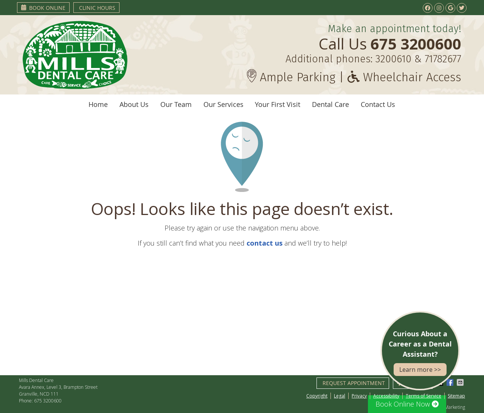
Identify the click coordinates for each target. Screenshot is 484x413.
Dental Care (330, 104)
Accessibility (386, 396)
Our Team (176, 104)
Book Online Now (407, 403)
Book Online (43, 7)
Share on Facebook (451, 382)
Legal (339, 396)
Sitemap (456, 396)
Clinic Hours (97, 7)
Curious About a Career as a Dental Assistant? (420, 352)
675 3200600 (48, 401)
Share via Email (461, 382)
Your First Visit (277, 104)
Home (98, 104)
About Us (134, 104)
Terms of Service (423, 396)
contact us (264, 242)
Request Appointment (354, 383)
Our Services (223, 104)
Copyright (316, 396)
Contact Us (378, 104)
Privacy (359, 396)
